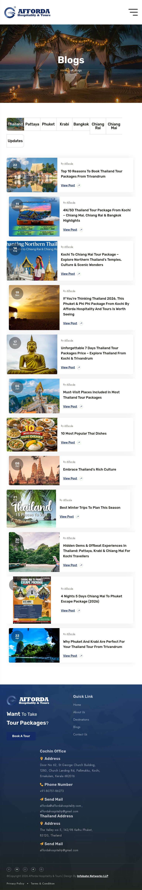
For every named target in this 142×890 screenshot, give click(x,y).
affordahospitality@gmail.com (59, 811)
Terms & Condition (43, 883)
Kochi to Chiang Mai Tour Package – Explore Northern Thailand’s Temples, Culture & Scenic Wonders (91, 259)
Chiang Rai (98, 126)
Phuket (48, 124)
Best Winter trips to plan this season (90, 508)
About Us (79, 712)
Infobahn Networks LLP (92, 876)
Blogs (77, 727)
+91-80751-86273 (52, 791)
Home (64, 70)
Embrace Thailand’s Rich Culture (89, 469)
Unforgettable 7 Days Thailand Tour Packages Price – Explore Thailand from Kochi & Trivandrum (93, 353)
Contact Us (80, 734)
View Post (71, 185)
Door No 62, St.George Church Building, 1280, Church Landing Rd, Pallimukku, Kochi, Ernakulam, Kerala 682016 (70, 770)
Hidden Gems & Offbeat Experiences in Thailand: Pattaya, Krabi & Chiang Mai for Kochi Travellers (96, 551)
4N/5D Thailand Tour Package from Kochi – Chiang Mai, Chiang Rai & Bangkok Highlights (97, 215)
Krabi (64, 124)
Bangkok (81, 124)
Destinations (81, 719)
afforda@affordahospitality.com (60, 806)
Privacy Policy (15, 883)
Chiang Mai (114, 126)
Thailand (15, 124)
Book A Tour (21, 736)
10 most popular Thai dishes (84, 433)
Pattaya (32, 124)
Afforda (68, 163)
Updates (15, 141)
